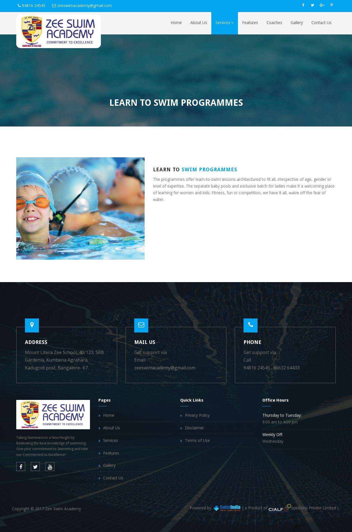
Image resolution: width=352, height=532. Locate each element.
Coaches (274, 22)
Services (225, 22)
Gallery (297, 22)
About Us (198, 22)
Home (176, 22)
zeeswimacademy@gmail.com (84, 5)
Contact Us (321, 22)
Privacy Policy (197, 415)
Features (250, 22)
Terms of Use (197, 440)
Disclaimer (194, 427)
